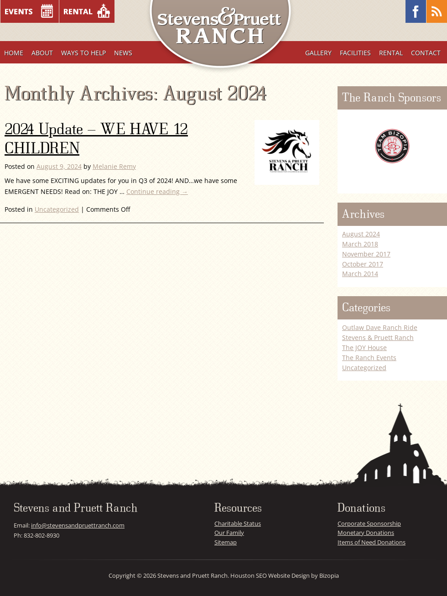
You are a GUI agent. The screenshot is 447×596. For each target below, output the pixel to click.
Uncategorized (57, 209)
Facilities (355, 52)
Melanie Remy (114, 166)
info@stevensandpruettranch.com (78, 525)
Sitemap (225, 542)
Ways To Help (83, 52)
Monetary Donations (366, 532)
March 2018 (360, 244)
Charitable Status (237, 523)
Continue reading (157, 191)
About (42, 52)
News (123, 52)
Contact (426, 52)
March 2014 (360, 273)
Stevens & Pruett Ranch (378, 337)
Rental (391, 52)
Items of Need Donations (371, 542)
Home (13, 52)
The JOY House (364, 347)
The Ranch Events (369, 357)
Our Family (229, 532)
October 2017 (362, 264)
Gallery (318, 52)
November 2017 (366, 254)
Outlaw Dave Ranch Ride (379, 327)
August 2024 (361, 234)
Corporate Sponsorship (369, 523)
